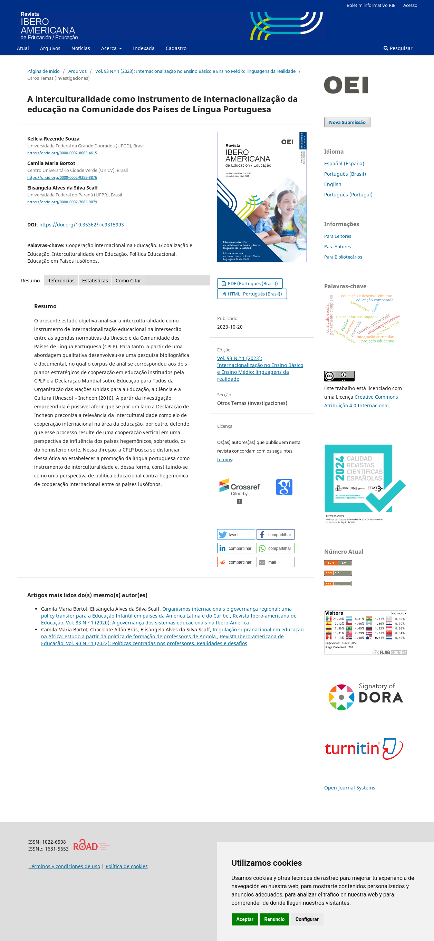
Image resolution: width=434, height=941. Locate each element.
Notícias (80, 48)
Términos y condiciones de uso (64, 866)
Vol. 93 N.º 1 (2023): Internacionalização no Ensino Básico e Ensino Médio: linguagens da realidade (195, 71)
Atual (23, 48)
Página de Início (43, 71)
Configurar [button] (307, 919)
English (332, 184)
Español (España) (344, 163)
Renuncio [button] (274, 919)
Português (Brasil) (345, 174)
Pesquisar (398, 48)
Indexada (144, 48)
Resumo (30, 280)
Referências (61, 280)
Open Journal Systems (349, 787)
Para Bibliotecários (343, 257)
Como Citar (128, 280)
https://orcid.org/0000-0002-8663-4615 (62, 153)
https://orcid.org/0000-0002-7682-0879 (62, 202)
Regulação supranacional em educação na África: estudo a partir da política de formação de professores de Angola (172, 633)
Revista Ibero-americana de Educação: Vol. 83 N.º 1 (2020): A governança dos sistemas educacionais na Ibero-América (169, 619)
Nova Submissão (347, 122)
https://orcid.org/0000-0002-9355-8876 (62, 177)
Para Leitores (337, 236)
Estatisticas (95, 280)
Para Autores (337, 246)
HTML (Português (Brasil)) (254, 294)
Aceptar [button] (245, 919)
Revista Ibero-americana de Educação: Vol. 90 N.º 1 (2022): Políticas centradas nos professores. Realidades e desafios (162, 640)
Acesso (410, 5)
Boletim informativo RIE (371, 5)
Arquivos (50, 48)
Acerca (109, 48)
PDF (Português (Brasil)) (252, 283)
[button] (236, 534)
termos (224, 459)
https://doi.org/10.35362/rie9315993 (81, 224)
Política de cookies (127, 866)
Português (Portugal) (348, 194)
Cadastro (176, 48)
